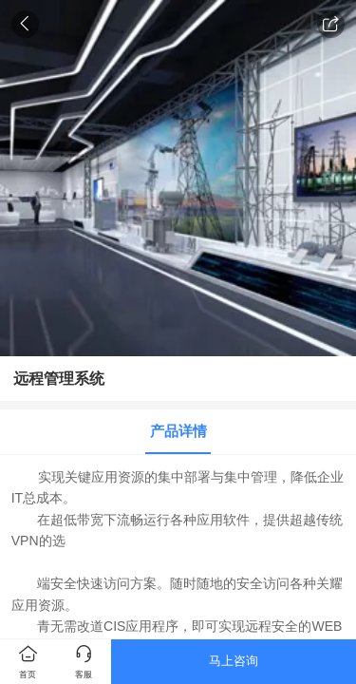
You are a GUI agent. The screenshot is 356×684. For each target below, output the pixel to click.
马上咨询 (233, 661)
